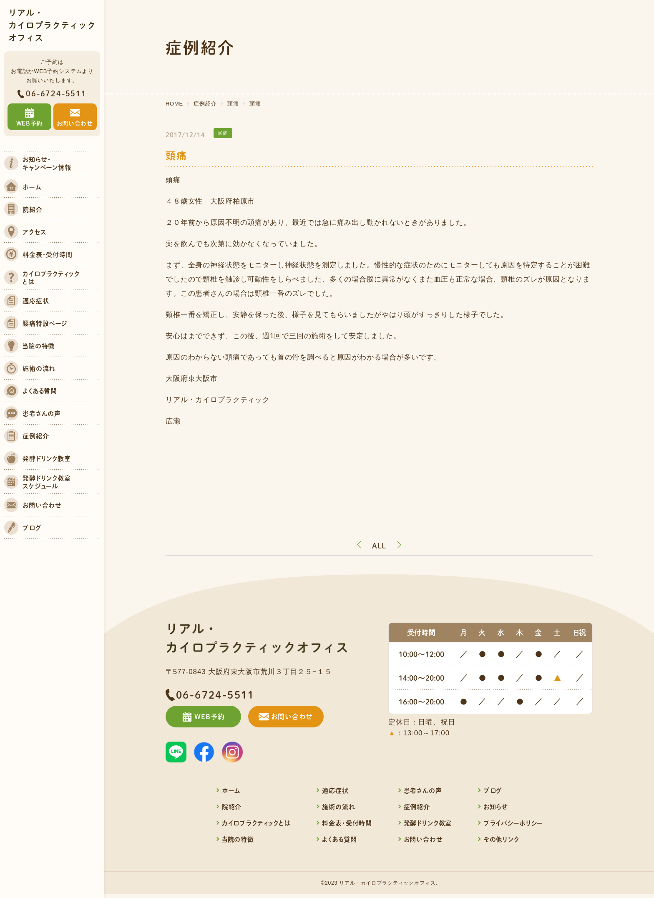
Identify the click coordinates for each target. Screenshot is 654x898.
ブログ (493, 791)
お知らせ (495, 807)
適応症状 (335, 791)
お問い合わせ (299, 717)
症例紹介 (417, 807)
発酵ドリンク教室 (428, 824)
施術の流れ (338, 807)
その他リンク (501, 840)
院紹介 (232, 807)
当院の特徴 (238, 840)
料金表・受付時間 (347, 824)
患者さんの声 (423, 791)
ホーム (231, 791)
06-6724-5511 (56, 93)
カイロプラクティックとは (256, 824)
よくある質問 (339, 840)
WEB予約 (207, 717)
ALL (379, 546)
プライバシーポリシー (513, 824)
